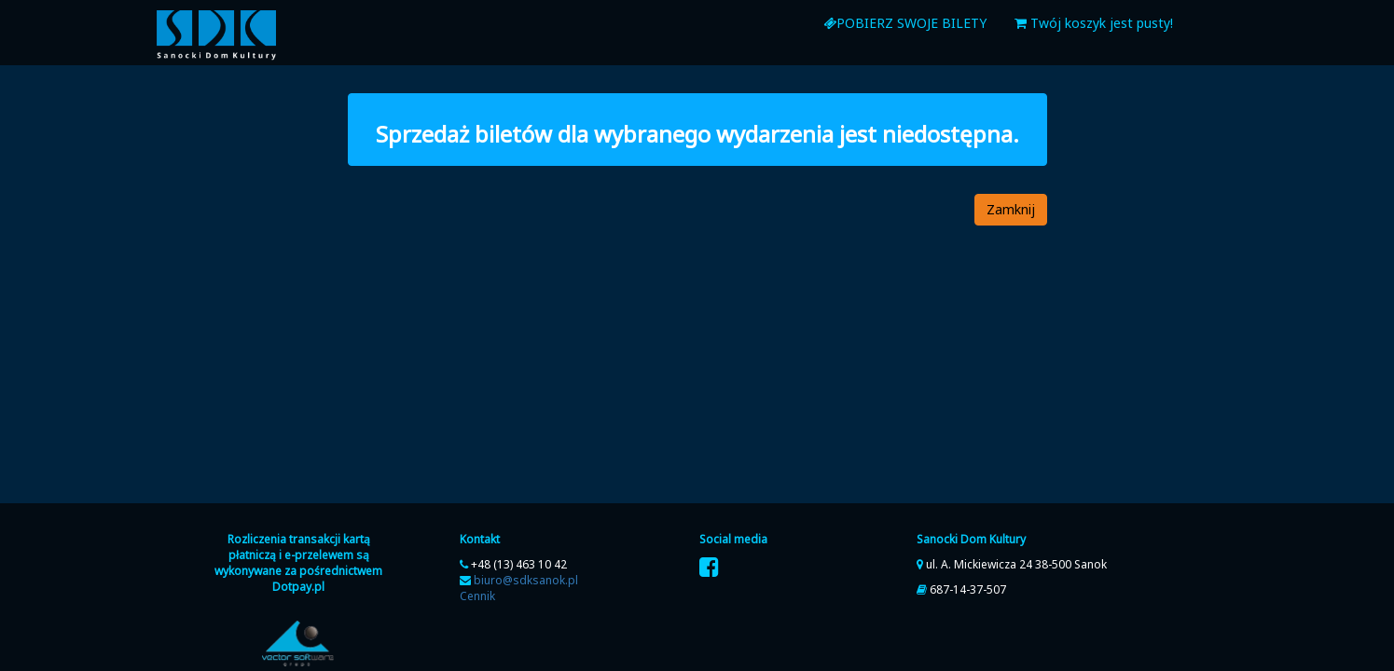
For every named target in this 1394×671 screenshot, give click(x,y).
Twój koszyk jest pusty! (1093, 23)
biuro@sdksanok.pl (526, 580)
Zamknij (1011, 209)
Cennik (477, 596)
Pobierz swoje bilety (905, 23)
